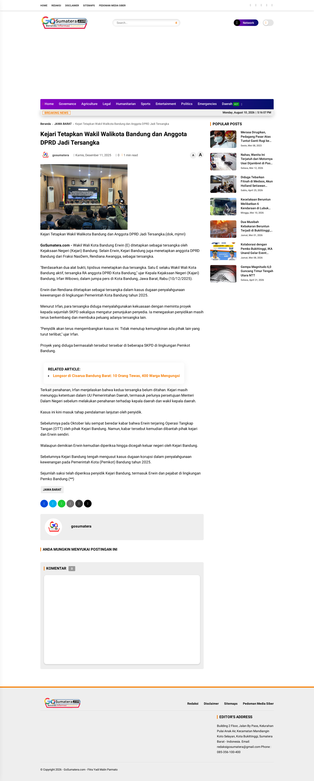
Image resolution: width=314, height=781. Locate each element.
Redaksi (56, 5)
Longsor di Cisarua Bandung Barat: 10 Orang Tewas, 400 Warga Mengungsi (116, 375)
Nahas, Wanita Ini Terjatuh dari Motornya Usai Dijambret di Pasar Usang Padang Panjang (257, 159)
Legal (107, 104)
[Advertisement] (157, 66)
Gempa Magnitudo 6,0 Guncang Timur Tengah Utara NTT (257, 271)
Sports (145, 104)
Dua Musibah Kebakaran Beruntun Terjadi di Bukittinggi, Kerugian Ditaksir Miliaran (255, 226)
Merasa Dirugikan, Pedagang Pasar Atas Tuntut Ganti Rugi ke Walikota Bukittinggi (256, 136)
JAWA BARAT (63, 123)
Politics (187, 104)
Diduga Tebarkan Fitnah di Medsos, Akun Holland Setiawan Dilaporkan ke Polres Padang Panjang (257, 181)
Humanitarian (126, 104)
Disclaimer (72, 5)
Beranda (45, 123)
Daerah (230, 104)
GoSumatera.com (74, 769)
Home (43, 5)
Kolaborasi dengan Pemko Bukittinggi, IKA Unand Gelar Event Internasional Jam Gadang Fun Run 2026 (256, 249)
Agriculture (89, 104)
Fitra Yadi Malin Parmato (102, 769)
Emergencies (207, 104)
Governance (67, 104)
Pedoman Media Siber (112, 5)
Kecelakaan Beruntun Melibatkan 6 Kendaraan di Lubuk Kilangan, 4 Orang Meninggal (256, 204)
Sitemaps (89, 5)
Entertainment (166, 104)
